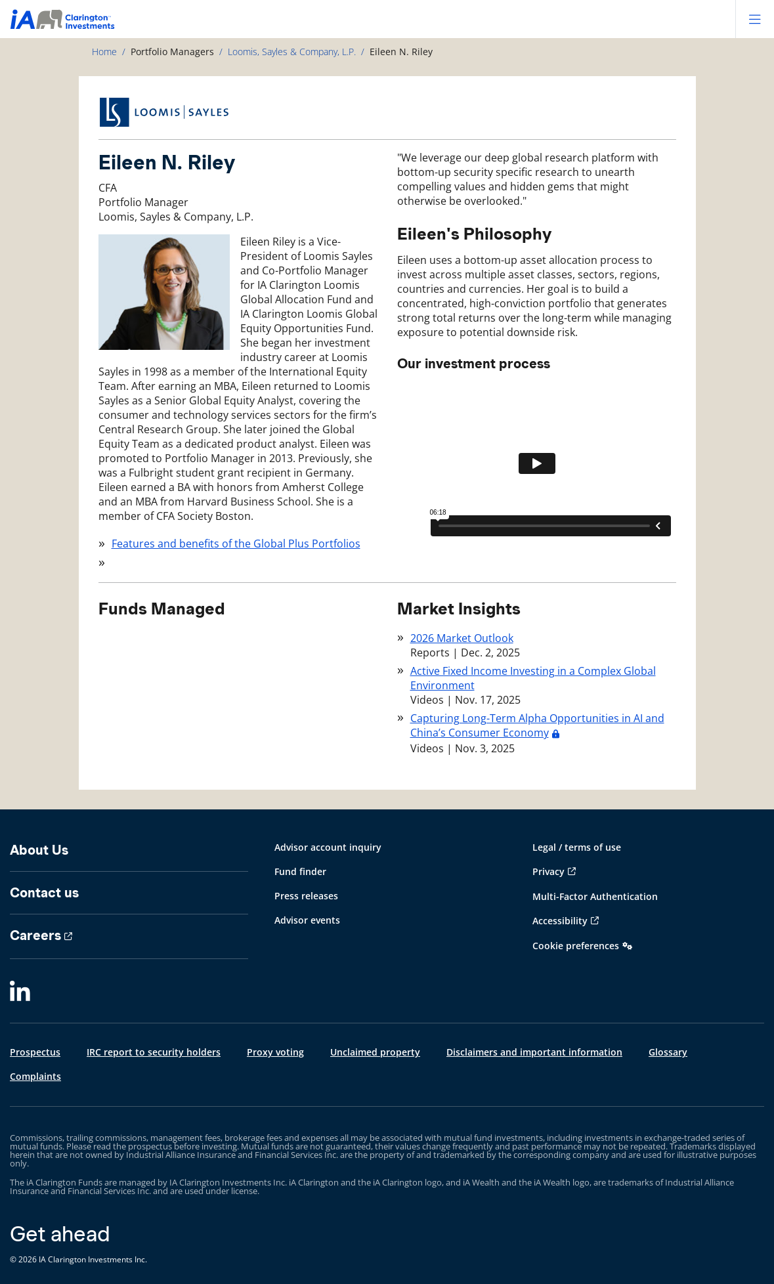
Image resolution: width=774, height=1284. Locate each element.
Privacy (548, 871)
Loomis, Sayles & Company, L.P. (292, 51)
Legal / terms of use (576, 847)
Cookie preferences (575, 945)
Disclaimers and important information (534, 1052)
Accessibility (560, 920)
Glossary (668, 1052)
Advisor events (307, 920)
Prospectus (35, 1052)
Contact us (44, 893)
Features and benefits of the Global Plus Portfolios (236, 543)
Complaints (35, 1076)
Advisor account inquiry (327, 847)
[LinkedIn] (20, 992)
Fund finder (300, 871)
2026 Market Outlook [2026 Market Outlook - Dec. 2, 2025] (461, 638)
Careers (35, 935)
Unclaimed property (375, 1052)
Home (104, 51)
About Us (39, 850)
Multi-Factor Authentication (595, 896)
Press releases (306, 895)
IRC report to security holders (154, 1052)
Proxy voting (275, 1052)
